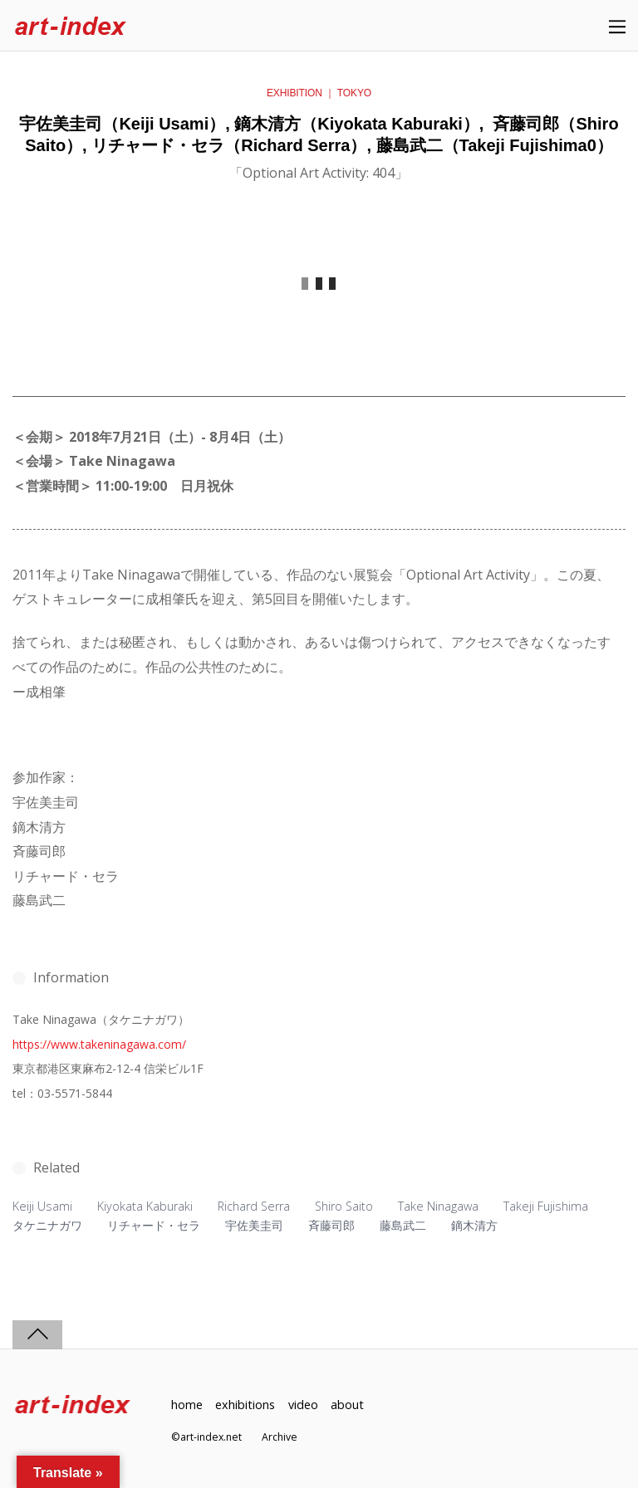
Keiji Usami (42, 1206)
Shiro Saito (344, 1206)
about (347, 1404)
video (303, 1404)
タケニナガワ (47, 1225)
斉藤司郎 (331, 1225)
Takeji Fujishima (545, 1206)
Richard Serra (254, 1206)
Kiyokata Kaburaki (145, 1206)
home (187, 1404)
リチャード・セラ (153, 1225)
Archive (279, 1437)
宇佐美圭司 (254, 1225)
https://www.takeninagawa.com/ (99, 1044)
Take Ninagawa (438, 1206)
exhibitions (245, 1404)
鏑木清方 (474, 1225)
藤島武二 (403, 1225)
